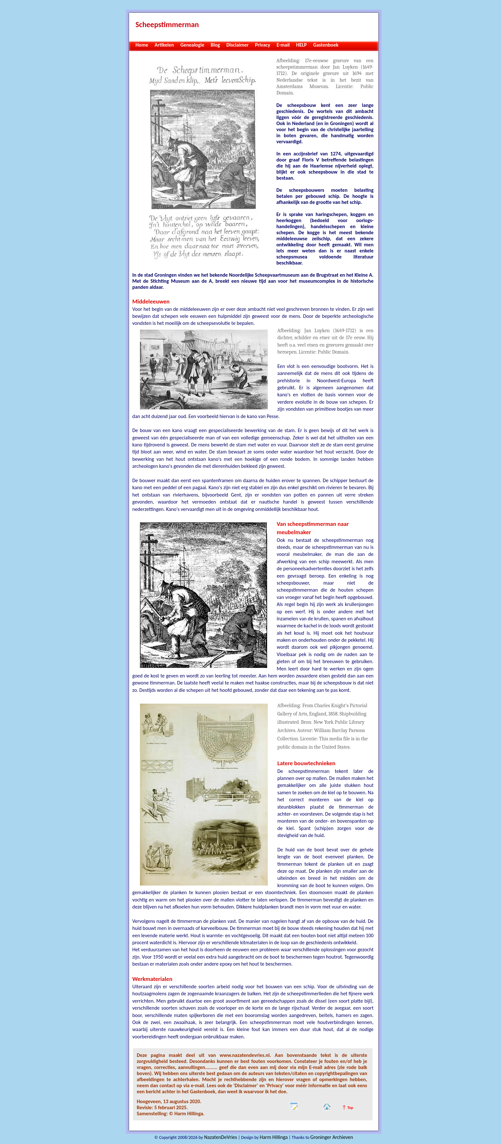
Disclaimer (237, 45)
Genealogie (192, 45)
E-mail (283, 45)
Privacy (262, 45)
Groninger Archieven (331, 1137)
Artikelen (164, 45)
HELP (301, 45)
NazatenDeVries (220, 1137)
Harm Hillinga (274, 1137)
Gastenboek (325, 45)
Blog (215, 45)
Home (141, 45)
